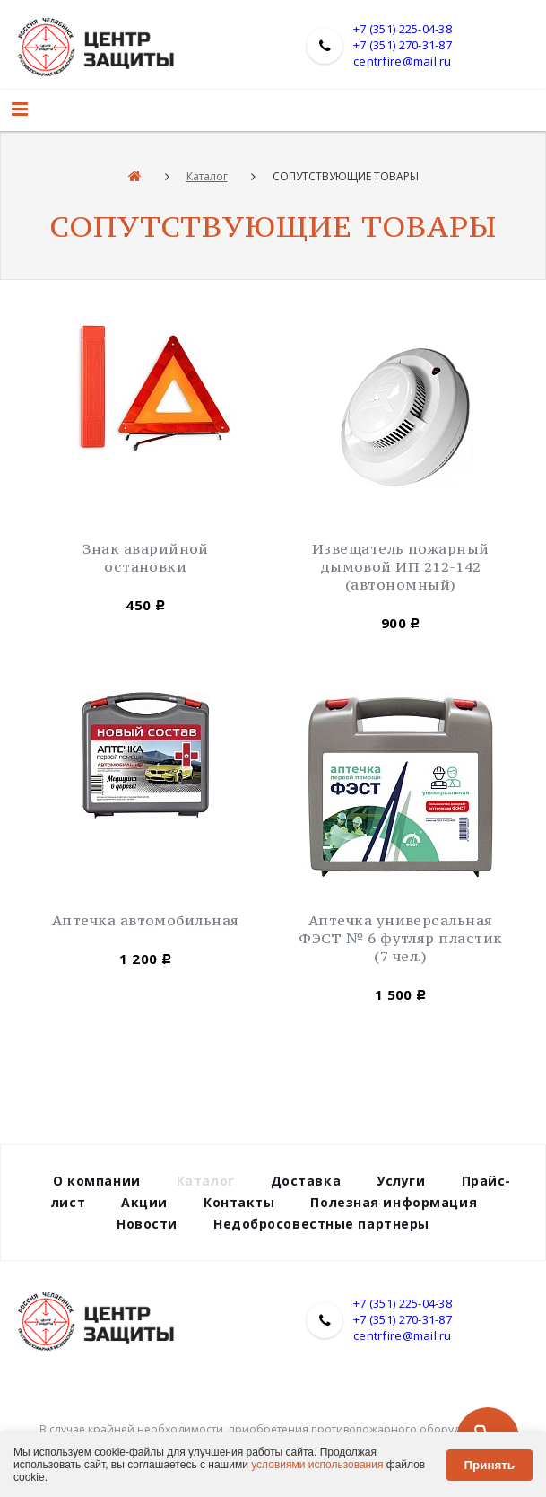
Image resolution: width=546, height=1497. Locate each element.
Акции (144, 1202)
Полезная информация (393, 1202)
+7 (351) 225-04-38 (402, 29)
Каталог (207, 176)
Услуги (401, 1180)
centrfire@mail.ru (402, 61)
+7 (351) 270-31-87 (402, 45)
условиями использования (317, 1464)
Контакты (239, 1202)
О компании (97, 1180)
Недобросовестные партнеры (321, 1223)
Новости (147, 1223)
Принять (489, 1465)
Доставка (306, 1180)
